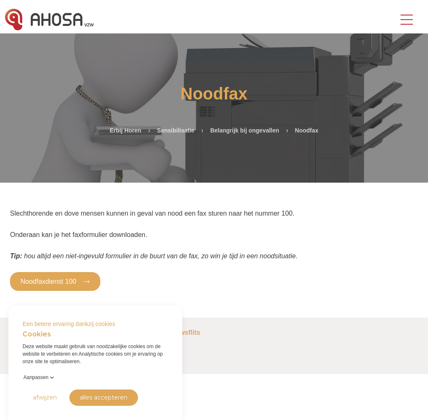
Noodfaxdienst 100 (55, 281)
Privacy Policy (21, 407)
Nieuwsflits (182, 332)
